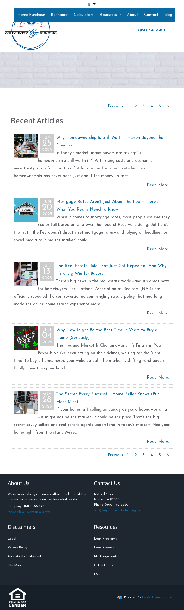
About (132, 15)
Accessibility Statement (24, 556)
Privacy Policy (17, 547)
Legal (12, 538)
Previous (115, 106)
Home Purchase (31, 15)
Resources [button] (109, 15)
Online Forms (103, 565)
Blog (168, 15)
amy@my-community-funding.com (118, 510)
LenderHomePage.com (158, 597)
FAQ (97, 574)
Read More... (158, 185)
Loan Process (104, 547)
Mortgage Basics (106, 556)
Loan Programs (105, 538)
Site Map (14, 565)
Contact (151, 15)
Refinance (59, 15)
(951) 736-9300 (151, 30)
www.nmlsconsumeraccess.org (29, 511)
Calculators (83, 15)
